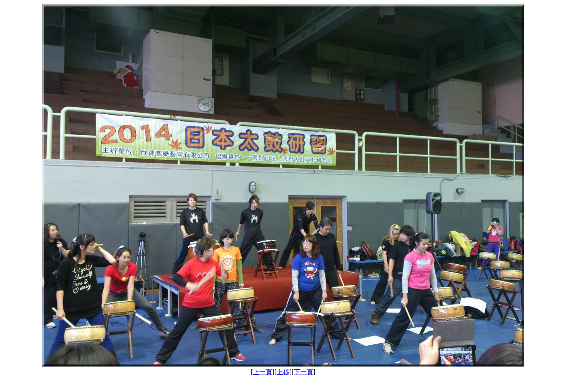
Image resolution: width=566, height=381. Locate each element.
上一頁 (262, 372)
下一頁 (303, 372)
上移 (283, 372)
